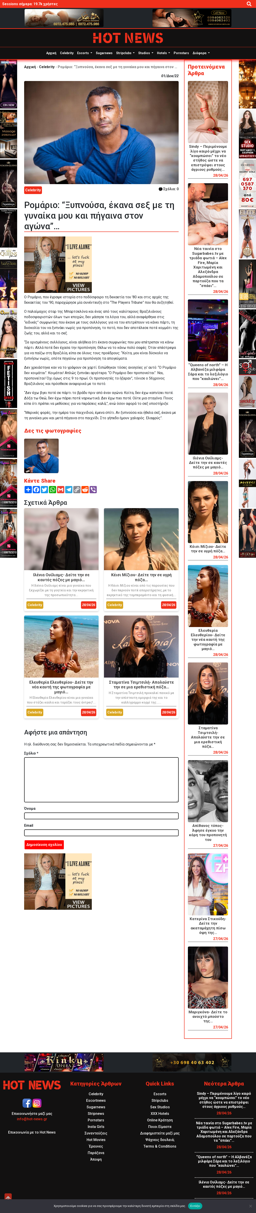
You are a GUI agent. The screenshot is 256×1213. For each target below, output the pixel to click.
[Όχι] (250, 1206)
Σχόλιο (31, 753)
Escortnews (96, 1100)
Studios (144, 53)
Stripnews (96, 1113)
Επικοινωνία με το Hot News (32, 1132)
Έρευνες (96, 1146)
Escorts (83, 53)
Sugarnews (104, 53)
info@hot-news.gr (32, 1119)
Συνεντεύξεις (96, 1133)
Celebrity (67, 53)
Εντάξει (195, 1206)
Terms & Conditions (159, 1146)
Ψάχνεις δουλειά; (160, 1140)
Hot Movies (96, 1140)
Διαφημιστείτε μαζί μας (160, 1133)
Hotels (162, 53)
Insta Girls (96, 1127)
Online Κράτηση (160, 1120)
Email (28, 825)
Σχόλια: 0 (169, 189)
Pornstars (181, 53)
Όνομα (29, 808)
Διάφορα (200, 53)
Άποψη (96, 1159)
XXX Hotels (160, 1113)
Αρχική (51, 53)
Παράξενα (96, 1153)
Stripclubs (124, 53)
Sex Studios (160, 1107)
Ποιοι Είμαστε (160, 1127)
